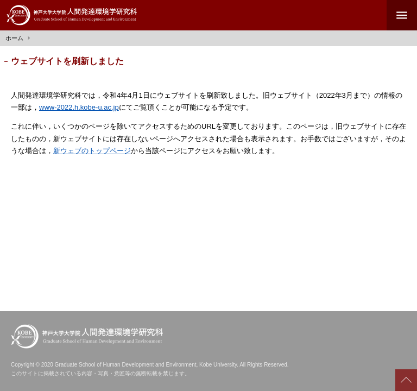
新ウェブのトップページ (92, 151)
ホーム (14, 38)
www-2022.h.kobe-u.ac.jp (79, 107)
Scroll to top (406, 380)
